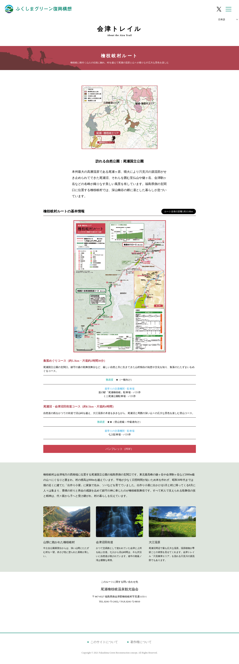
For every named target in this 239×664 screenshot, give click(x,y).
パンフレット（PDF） (119, 448)
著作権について (141, 642)
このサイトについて (104, 642)
